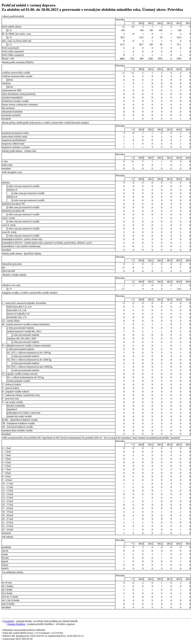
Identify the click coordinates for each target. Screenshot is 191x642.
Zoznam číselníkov (16, 624)
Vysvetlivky (8, 621)
